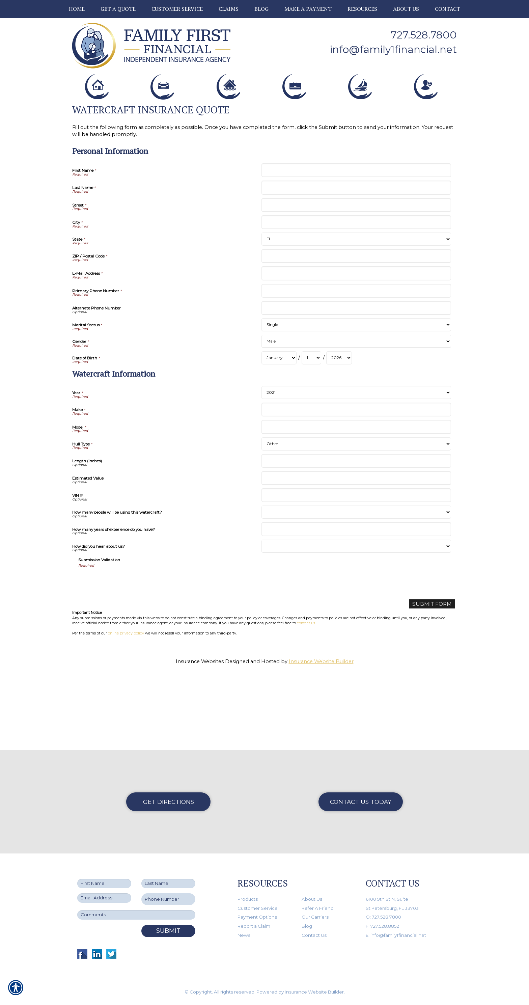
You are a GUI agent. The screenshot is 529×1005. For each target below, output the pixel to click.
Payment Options (257, 917)
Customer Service (258, 908)
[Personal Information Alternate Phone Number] (356, 383)
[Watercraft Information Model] (356, 502)
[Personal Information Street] (356, 280)
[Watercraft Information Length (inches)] (356, 536)
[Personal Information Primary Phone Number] (356, 366)
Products (248, 899)
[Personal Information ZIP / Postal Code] (356, 331)
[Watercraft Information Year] (356, 467)
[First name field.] (104, 884)
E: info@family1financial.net (396, 935)
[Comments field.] (136, 915)
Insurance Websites (200, 736)
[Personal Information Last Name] (356, 263)
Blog (307, 926)
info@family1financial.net (393, 49)
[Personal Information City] (356, 297)
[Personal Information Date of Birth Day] (311, 433)
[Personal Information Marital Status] (356, 400)
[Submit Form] (432, 679)
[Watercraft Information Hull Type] (356, 519)
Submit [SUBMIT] (168, 930)
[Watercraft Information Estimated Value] (356, 553)
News (244, 935)
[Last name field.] (168, 884)
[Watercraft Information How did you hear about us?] (356, 621)
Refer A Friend (318, 908)
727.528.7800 (424, 35)
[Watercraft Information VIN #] (356, 570)
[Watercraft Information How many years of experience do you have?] (356, 604)
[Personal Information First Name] (356, 245)
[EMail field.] (104, 898)
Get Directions (168, 801)
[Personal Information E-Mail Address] (356, 348)
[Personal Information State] (356, 314)
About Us (312, 899)
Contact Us (314, 935)
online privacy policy (126, 708)
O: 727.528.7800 (383, 917)
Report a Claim (254, 926)
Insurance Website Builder (321, 736)
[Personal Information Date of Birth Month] (279, 433)
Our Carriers (315, 917)
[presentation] (129, 656)
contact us (306, 698)
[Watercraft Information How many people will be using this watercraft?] (356, 587)
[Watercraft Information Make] (356, 485)
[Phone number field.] (168, 899)
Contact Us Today (360, 801)
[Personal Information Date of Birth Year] (339, 433)
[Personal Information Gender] (356, 416)
